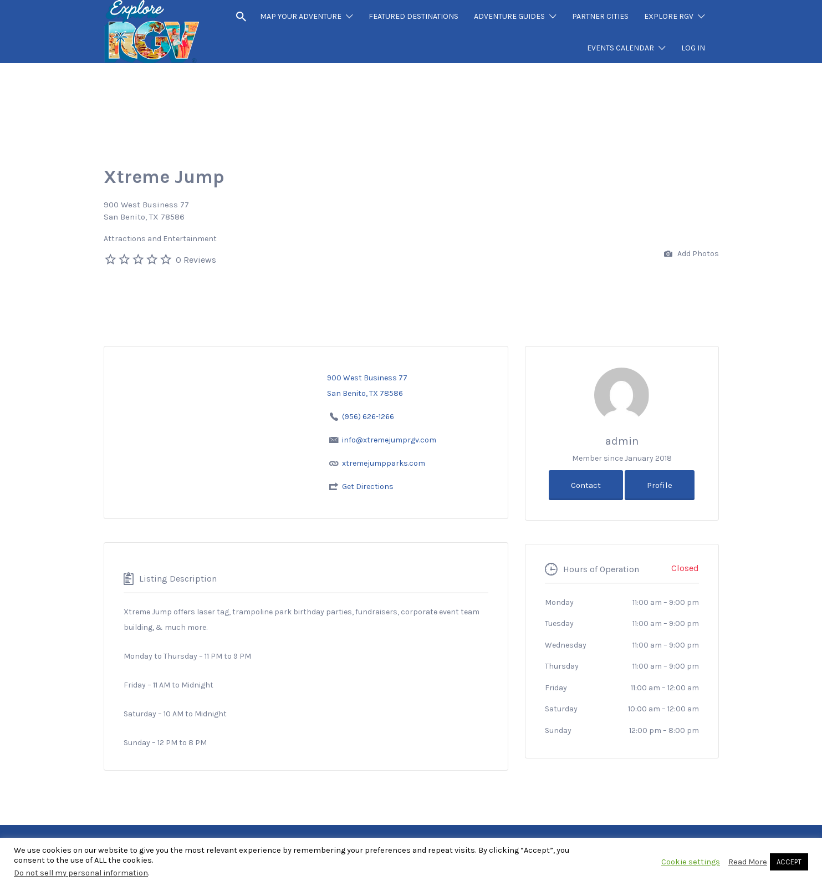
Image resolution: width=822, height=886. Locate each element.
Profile (659, 485)
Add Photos (691, 254)
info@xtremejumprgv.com (389, 440)
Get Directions (368, 486)
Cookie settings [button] (690, 862)
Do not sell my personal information (81, 873)
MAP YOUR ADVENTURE (300, 16)
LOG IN (693, 48)
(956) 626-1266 (368, 416)
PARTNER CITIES (600, 16)
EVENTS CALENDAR (620, 48)
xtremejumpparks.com (383, 463)
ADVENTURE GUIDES (509, 16)
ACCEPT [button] (789, 862)
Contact (586, 485)
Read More (747, 862)
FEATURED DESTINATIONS (413, 16)
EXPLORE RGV (668, 16)
